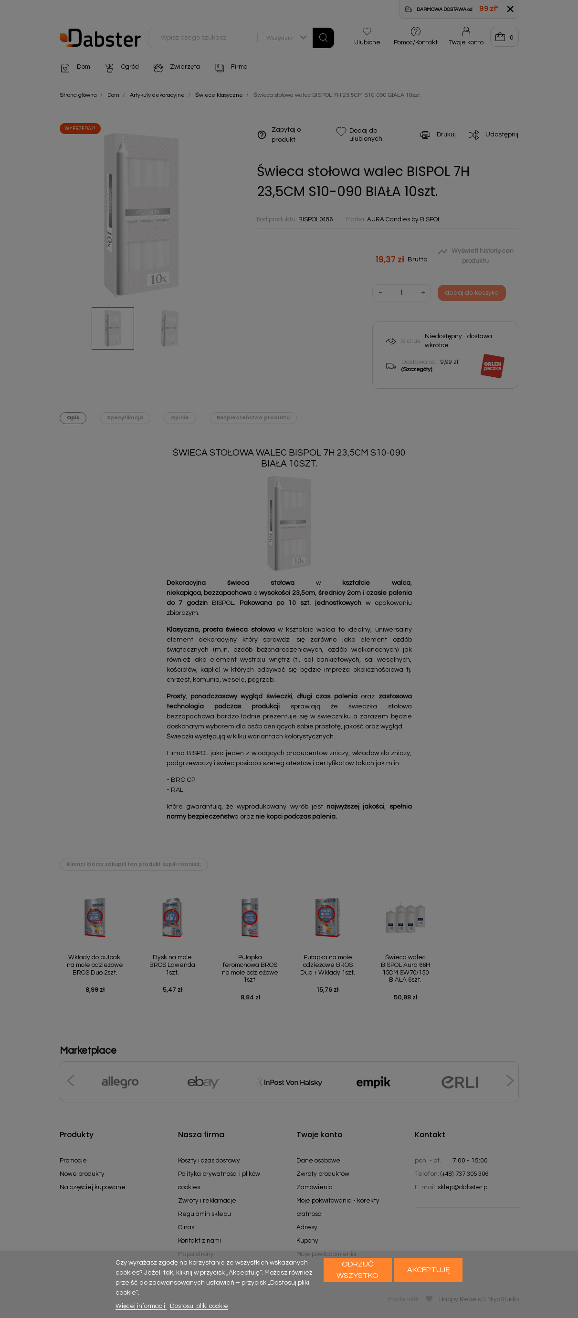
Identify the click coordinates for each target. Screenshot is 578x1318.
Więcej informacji (141, 1306)
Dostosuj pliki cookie (199, 1306)
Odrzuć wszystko (357, 1269)
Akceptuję (428, 1270)
